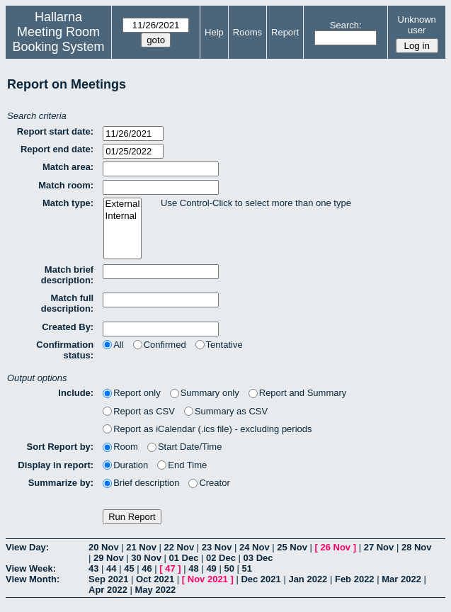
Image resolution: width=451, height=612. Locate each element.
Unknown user (417, 24)
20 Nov (104, 547)
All (113, 344)
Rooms (247, 32)
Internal (123, 216)
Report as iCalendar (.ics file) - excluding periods (207, 429)
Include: (75, 392)
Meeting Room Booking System (59, 39)
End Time (182, 465)
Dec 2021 (260, 579)
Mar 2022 (401, 579)
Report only (131, 392)
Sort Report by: (60, 446)
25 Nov (292, 547)
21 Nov (141, 547)
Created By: (67, 327)
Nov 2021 (208, 579)
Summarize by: (60, 482)
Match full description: (67, 303)
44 (111, 568)
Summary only (204, 392)
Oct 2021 (155, 579)
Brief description (141, 482)
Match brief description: (67, 274)
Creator (208, 482)
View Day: (27, 547)
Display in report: (55, 465)
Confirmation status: (64, 350)
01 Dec (184, 557)
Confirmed (159, 344)
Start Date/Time (184, 446)
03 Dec (258, 557)
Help (214, 32)
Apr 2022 (108, 589)
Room (120, 446)
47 (170, 568)
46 (147, 568)
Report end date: (57, 149)
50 (229, 568)
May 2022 (155, 589)
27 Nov (379, 547)
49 (211, 568)
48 (193, 568)
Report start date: (55, 131)
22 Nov (179, 547)
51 (247, 568)
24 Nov (254, 547)
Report (285, 32)
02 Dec (221, 557)
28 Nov (416, 547)
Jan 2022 (307, 579)
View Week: (31, 568)
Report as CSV (139, 411)
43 (93, 568)
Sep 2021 (108, 579)
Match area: (67, 167)
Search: (346, 25)
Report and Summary (298, 392)
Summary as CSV (226, 411)
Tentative (219, 344)
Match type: (67, 203)
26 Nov (335, 547)
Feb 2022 (355, 579)
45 (129, 568)
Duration (125, 465)
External (123, 204)
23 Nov (217, 547)
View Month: (32, 579)
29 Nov (108, 557)
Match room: (65, 185)
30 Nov (146, 557)
